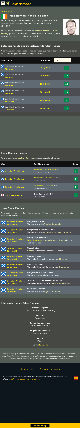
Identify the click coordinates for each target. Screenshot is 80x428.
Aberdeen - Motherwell (44, 183)
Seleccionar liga (40, 425)
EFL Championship (13, 201)
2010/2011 (44, 108)
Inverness (9, 110)
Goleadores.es (20, 4)
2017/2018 (45, 67)
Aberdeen (9, 69)
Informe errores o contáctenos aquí (25, 385)
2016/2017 (45, 76)
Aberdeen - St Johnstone (46, 175)
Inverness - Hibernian (44, 191)
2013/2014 (45, 100)
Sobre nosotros (28, 375)
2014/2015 (45, 92)
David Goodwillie (34, 246)
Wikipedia (43, 351)
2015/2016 (45, 84)
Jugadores (6, 11)
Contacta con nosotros (51, 375)
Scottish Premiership (14, 177)
